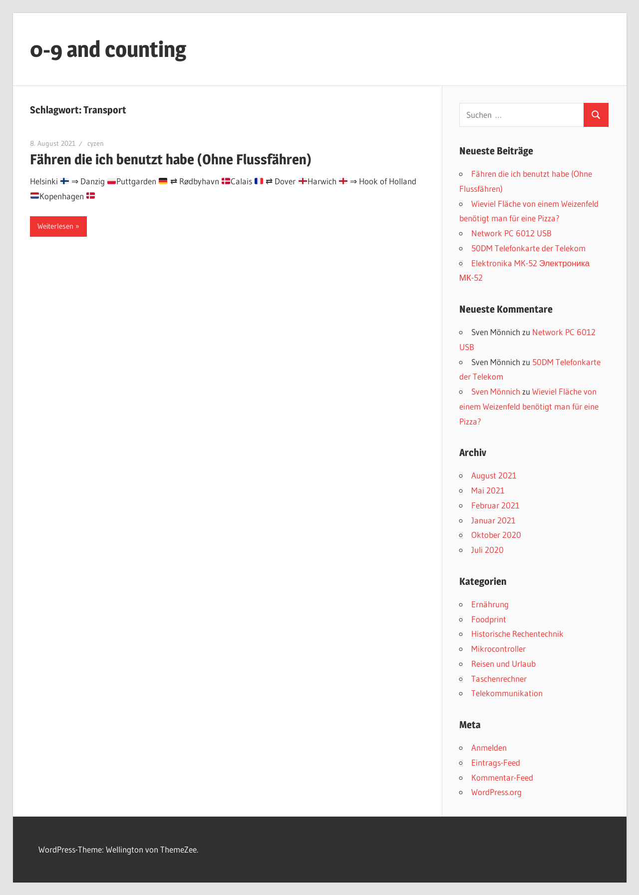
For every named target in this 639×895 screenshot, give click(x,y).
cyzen (95, 143)
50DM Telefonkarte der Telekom (528, 248)
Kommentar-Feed (502, 777)
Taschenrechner (499, 678)
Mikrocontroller (498, 648)
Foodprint (488, 619)
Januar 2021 (493, 520)
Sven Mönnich (495, 391)
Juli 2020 (487, 549)
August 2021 (494, 475)
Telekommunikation (507, 693)
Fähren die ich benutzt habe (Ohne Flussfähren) (171, 159)
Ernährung (490, 604)
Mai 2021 (488, 490)
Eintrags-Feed (495, 762)
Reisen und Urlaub (503, 663)
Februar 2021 (495, 505)
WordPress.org (496, 792)
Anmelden (489, 747)
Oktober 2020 (496, 534)
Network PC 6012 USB (511, 233)
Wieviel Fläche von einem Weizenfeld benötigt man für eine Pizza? (529, 406)
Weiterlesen (55, 226)
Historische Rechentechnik (517, 633)
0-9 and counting (108, 48)
